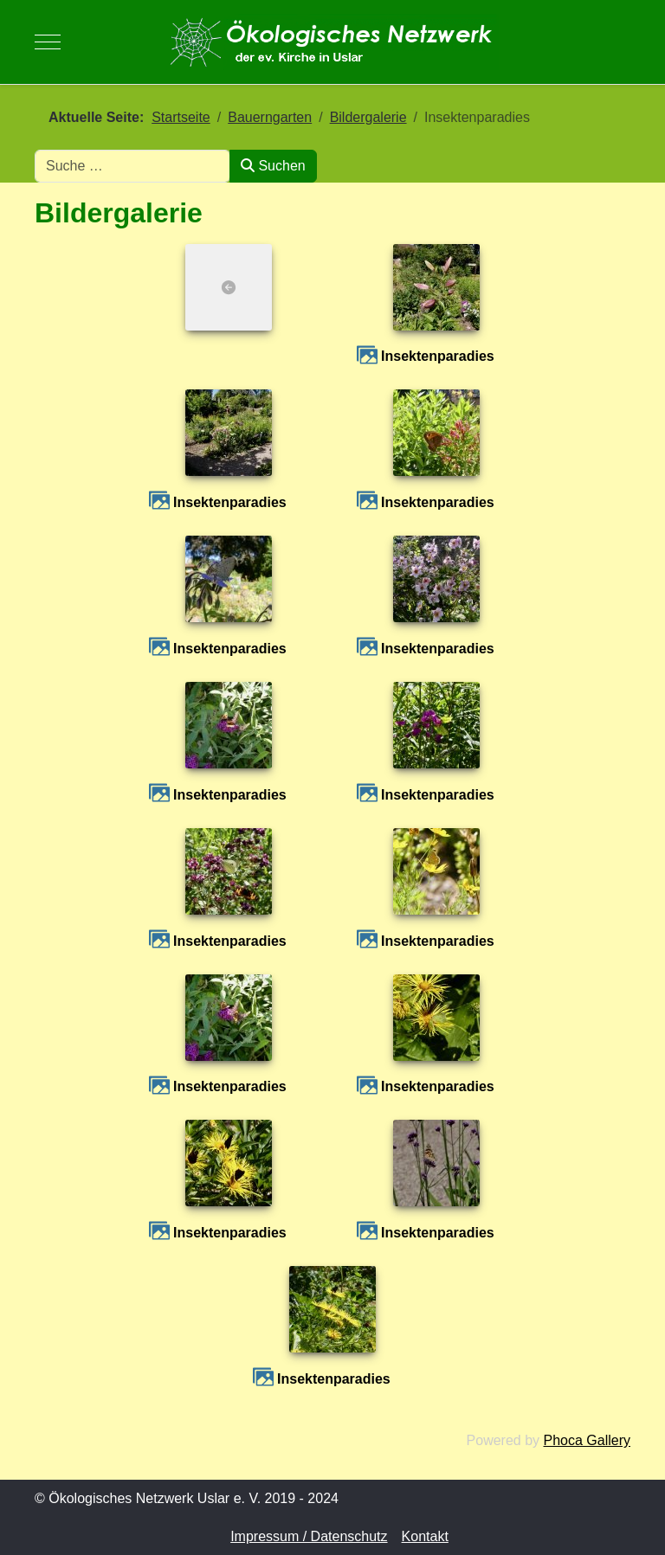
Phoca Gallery (587, 1440)
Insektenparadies (437, 356)
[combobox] (132, 166)
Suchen (273, 165)
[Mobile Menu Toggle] (48, 42)
